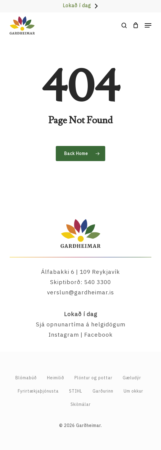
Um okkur (133, 391)
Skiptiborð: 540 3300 (80, 282)
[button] (148, 25)
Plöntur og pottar (93, 377)
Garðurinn (103, 391)
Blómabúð (26, 377)
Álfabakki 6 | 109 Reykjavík (80, 271)
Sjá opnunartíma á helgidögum (80, 324)
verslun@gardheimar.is (80, 292)
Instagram (64, 334)
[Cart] (136, 25)
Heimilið (55, 377)
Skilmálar (81, 404)
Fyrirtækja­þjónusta (38, 391)
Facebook (98, 334)
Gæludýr (132, 377)
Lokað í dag (77, 5)
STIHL (75, 391)
